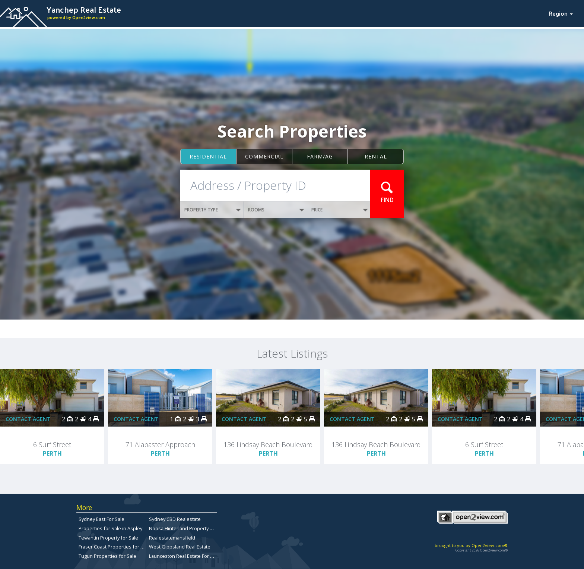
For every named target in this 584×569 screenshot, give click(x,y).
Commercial (264, 156)
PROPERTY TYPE (212, 210)
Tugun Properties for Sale (107, 556)
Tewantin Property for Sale (108, 537)
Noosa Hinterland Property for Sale (188, 528)
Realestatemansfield (172, 537)
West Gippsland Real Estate (179, 546)
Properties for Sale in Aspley (110, 528)
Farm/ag (320, 156)
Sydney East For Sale (101, 519)
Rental (376, 156)
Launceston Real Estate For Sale (184, 556)
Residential (208, 156)
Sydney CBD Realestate (175, 519)
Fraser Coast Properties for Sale (114, 546)
